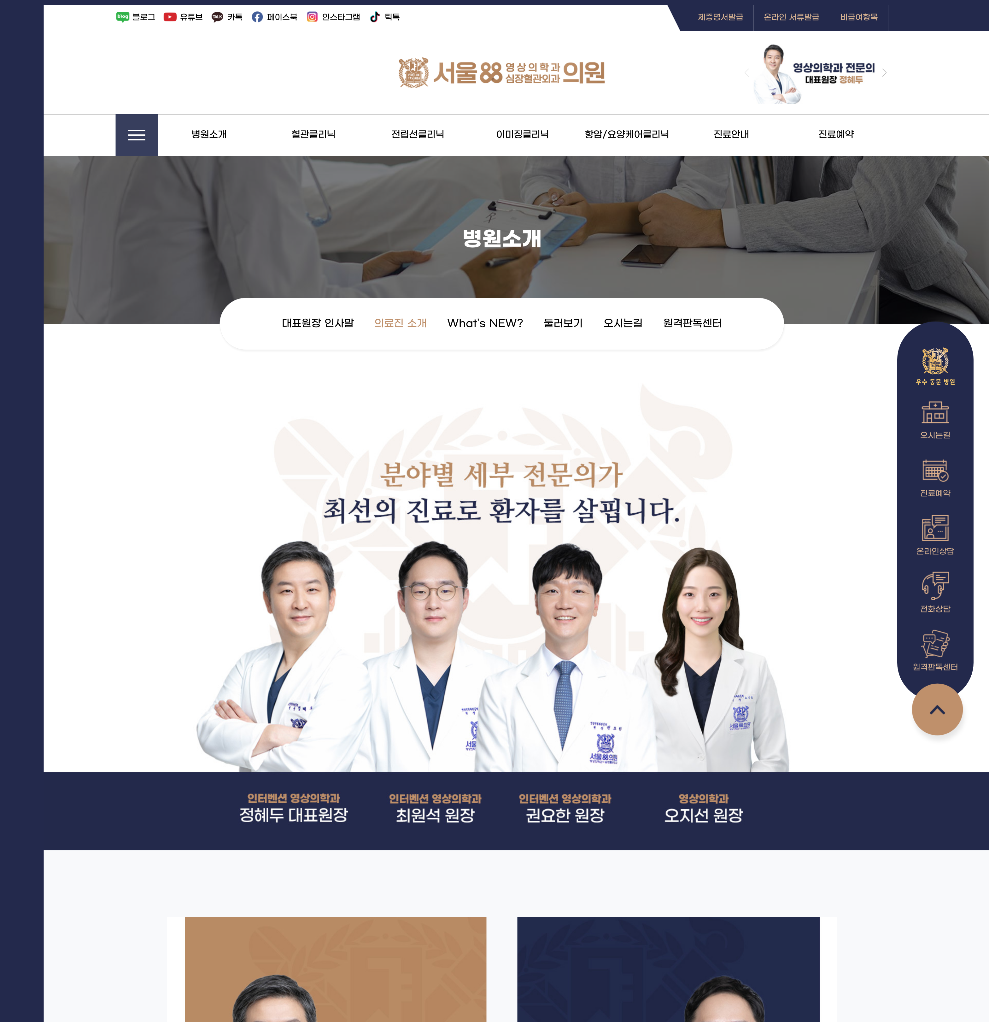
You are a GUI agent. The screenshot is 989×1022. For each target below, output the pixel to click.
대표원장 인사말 (344, 324)
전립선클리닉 (444, 134)
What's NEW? (511, 324)
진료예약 (862, 134)
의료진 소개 (427, 324)
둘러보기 (589, 324)
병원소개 (235, 134)
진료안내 (757, 134)
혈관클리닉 (340, 134)
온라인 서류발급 (818, 17)
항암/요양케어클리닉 (653, 134)
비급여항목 (885, 17)
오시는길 (649, 324)
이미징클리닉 (548, 134)
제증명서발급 (747, 17)
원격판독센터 (718, 324)
